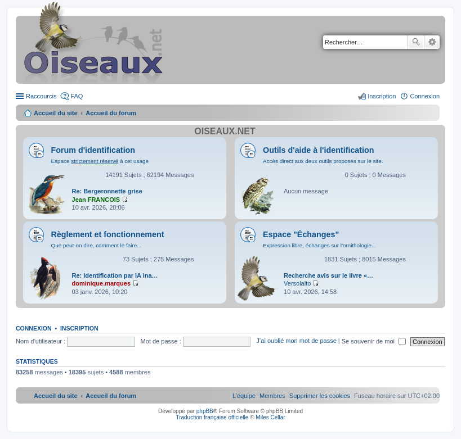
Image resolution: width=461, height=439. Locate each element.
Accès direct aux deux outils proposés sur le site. (323, 161)
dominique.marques (101, 283)
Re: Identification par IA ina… (115, 275)
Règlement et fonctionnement (107, 234)
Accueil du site (56, 113)
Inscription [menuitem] (382, 96)
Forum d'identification (93, 150)
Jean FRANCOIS (96, 199)
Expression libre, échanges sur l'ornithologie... (319, 245)
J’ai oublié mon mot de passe (296, 341)
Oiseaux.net (224, 131)
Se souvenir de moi (374, 341)
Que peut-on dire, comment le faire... (96, 245)
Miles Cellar (270, 417)
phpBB (204, 411)
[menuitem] (319, 395)
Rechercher (416, 42)
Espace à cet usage (100, 161)
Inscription (79, 328)
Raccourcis (41, 96)
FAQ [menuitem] (76, 96)
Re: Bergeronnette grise (107, 191)
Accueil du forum (111, 113)
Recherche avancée (432, 42)
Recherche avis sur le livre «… (328, 275)
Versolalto (297, 283)
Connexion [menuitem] (425, 96)
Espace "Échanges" (301, 234)
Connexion (34, 328)
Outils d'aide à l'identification (318, 150)
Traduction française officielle (212, 417)
